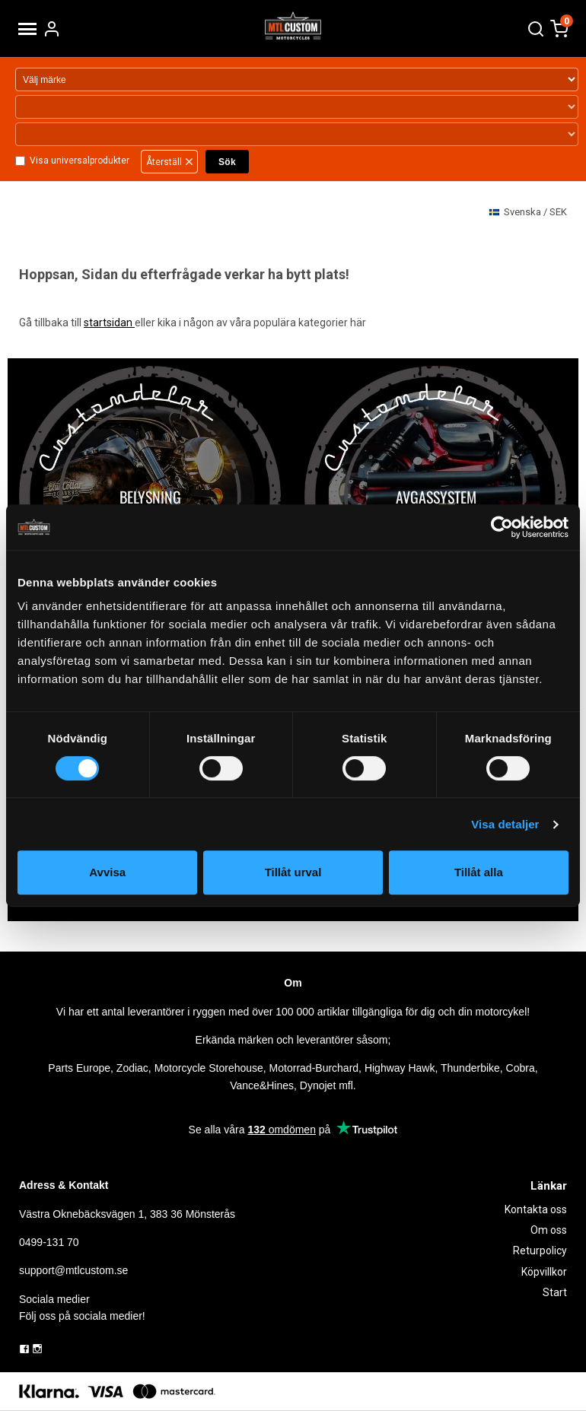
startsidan (109, 322)
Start (555, 1292)
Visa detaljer (505, 824)
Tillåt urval (293, 872)
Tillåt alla (478, 872)
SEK (528, 213)
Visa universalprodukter (79, 160)
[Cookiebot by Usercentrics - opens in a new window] (501, 527)
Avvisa (107, 872)
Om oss (548, 1230)
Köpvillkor (544, 1272)
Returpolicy (540, 1250)
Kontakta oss (536, 1209)
